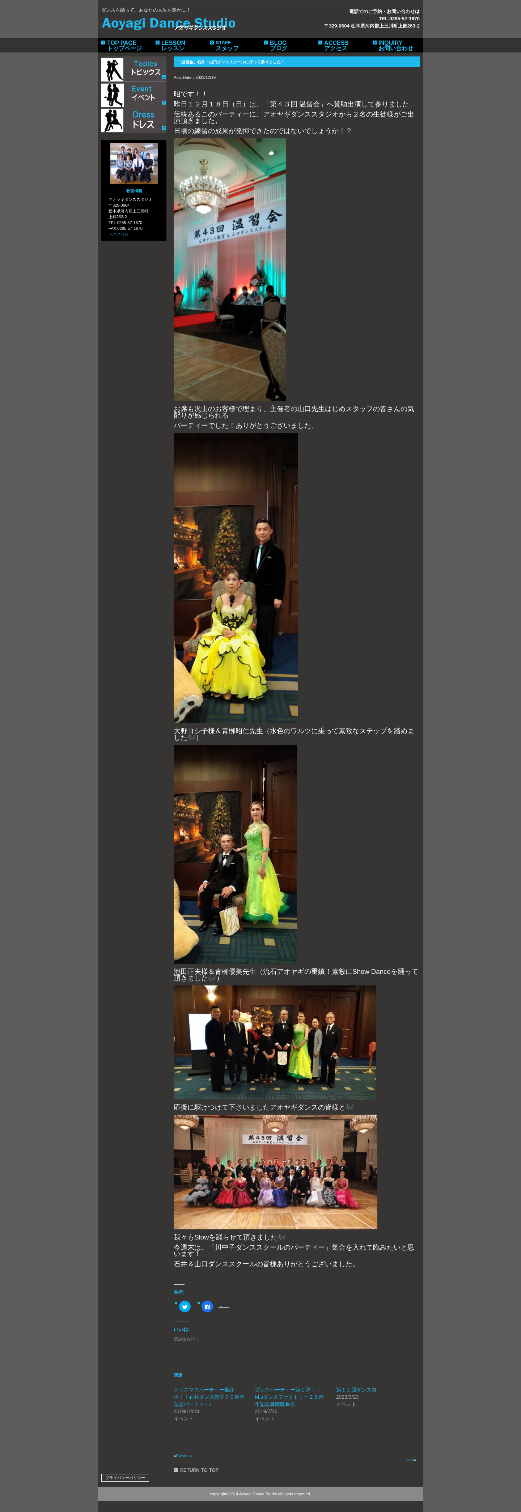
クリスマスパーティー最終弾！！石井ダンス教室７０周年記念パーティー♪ (209, 1397)
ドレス (133, 119)
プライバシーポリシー (125, 1477)
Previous (184, 1455)
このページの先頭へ (197, 1470)
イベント (133, 94)
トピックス (133, 69)
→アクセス (118, 234)
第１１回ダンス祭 (356, 1390)
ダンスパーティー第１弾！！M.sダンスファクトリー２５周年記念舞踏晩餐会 (289, 1397)
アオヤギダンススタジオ (168, 22)
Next (410, 1460)
